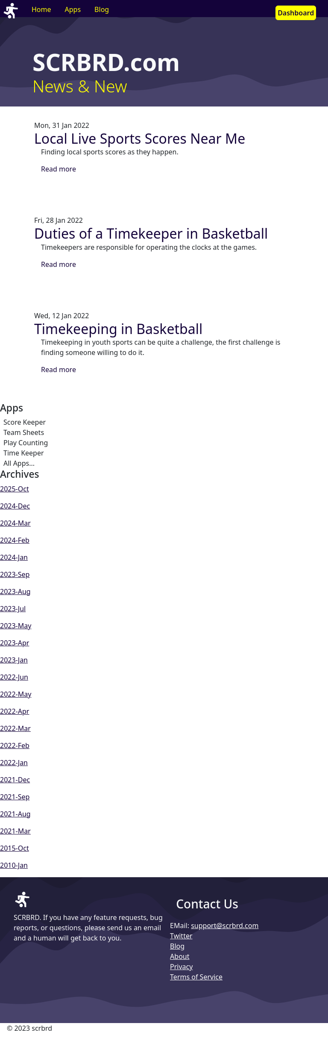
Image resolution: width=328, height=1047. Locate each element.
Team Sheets (23, 432)
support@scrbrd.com (224, 925)
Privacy (181, 966)
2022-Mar (15, 728)
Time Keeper (23, 453)
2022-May (15, 694)
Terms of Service (196, 977)
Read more (58, 169)
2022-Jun (14, 677)
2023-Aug (15, 591)
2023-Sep (14, 574)
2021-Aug (15, 814)
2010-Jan (14, 865)
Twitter (181, 936)
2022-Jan (14, 762)
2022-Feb (14, 745)
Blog (101, 9)
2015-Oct (14, 848)
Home (41, 9)
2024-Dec (15, 506)
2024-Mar (15, 523)
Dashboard (296, 13)
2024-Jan (14, 557)
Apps (73, 9)
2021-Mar (15, 831)
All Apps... (19, 463)
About (179, 956)
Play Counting (25, 442)
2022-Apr (14, 711)
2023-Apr (14, 643)
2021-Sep (14, 797)
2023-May (15, 625)
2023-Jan (14, 660)
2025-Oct (14, 489)
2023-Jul (13, 608)
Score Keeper (24, 422)
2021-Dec (15, 779)
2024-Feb (14, 540)
